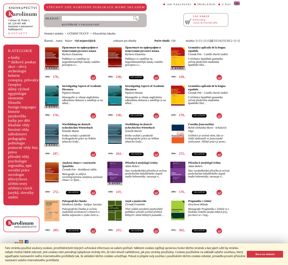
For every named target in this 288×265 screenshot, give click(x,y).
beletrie (14, 75)
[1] (207, 40)
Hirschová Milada (198, 204)
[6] (228, 40)
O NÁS (226, 4)
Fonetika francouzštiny (201, 124)
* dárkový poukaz (22, 62)
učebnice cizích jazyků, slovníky (21, 190)
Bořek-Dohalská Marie (200, 127)
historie (14, 111)
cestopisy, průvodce (23, 80)
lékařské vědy (19, 125)
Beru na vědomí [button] (264, 254)
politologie (16, 143)
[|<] (198, 40)
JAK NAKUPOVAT (179, 4)
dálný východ (18, 89)
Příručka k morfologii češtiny (141, 162)
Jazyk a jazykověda (135, 201)
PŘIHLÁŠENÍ (207, 4)
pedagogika (17, 138)
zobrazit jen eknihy (124, 40)
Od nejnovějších (85, 40)
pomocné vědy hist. (23, 147)
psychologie (17, 161)
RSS (18, 243)
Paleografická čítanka (74, 201)
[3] (216, 40)
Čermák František (135, 204)
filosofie (14, 102)
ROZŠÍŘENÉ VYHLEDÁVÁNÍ (80, 24)
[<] (203, 40)
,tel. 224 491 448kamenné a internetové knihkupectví (20, 25)
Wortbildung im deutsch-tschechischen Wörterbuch (77, 126)
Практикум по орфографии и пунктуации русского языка (80, 49)
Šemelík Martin (70, 131)
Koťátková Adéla (87, 169)
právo (12, 152)
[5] (224, 40)
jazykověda (17, 116)
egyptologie (17, 93)
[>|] (237, 40)
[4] (220, 40)
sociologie (16, 174)
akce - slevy (17, 66)
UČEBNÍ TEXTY (78, 33)
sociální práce (19, 170)
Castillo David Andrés (216, 54)
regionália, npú (20, 165)
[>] (232, 40)
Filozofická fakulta (104, 33)
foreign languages (22, 107)
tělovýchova (17, 179)
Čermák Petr (195, 54)
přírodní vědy (18, 156)
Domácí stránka (53, 33)
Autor (59, 40)
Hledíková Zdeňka (72, 204)
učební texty (17, 183)
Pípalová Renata (71, 92)
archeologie (17, 71)
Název (68, 40)
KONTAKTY (18, 33)
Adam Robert (132, 166)
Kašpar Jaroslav (93, 204)
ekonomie (15, 98)
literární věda (18, 129)
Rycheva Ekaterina (72, 54)
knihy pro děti (19, 120)
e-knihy (14, 57)
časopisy (15, 84)
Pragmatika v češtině (199, 201)
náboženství (17, 134)
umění (13, 197)
